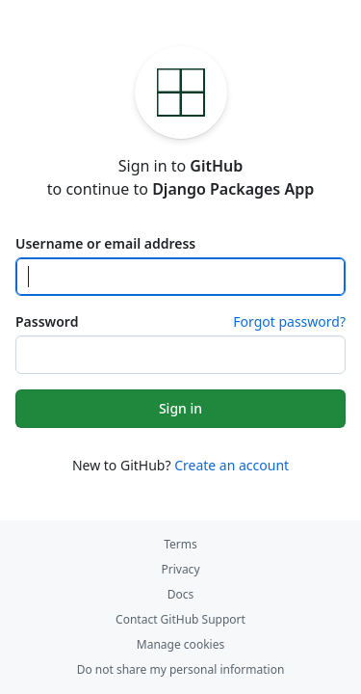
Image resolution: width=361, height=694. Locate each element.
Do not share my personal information (181, 669)
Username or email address (105, 243)
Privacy (180, 569)
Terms (180, 544)
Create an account (231, 465)
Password (46, 321)
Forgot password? (289, 321)
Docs (181, 594)
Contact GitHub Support (180, 619)
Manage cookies (180, 644)
